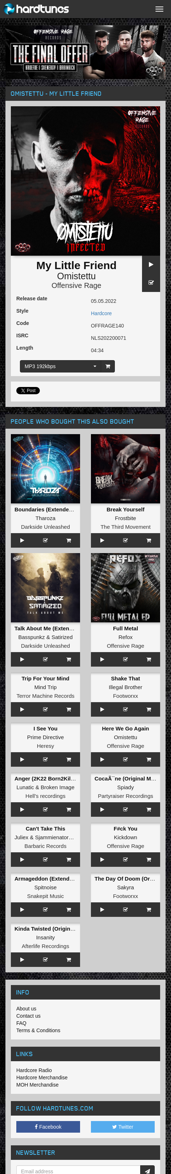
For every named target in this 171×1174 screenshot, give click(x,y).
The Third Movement (125, 527)
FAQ (21, 1023)
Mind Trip (45, 687)
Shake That (125, 678)
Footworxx (125, 696)
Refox (125, 637)
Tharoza (45, 518)
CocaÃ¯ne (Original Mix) (126, 778)
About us (26, 1009)
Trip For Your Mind (46, 678)
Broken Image (57, 787)
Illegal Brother (125, 687)
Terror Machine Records (45, 696)
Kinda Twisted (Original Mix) (50, 929)
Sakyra (125, 887)
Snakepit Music (45, 896)
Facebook (48, 1127)
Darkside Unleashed (45, 527)
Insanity (45, 937)
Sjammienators (53, 837)
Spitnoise (45, 887)
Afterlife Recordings (45, 946)
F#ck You (125, 828)
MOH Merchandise (37, 1085)
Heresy (45, 746)
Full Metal (125, 628)
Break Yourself (126, 509)
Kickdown (125, 837)
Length (24, 348)
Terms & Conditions (38, 1030)
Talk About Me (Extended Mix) (52, 628)
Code (22, 323)
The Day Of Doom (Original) (130, 879)
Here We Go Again (125, 728)
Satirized (61, 637)
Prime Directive (45, 737)
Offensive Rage (76, 285)
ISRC (22, 335)
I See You (45, 728)
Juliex (21, 837)
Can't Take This (45, 828)
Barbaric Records (46, 846)
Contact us (28, 1016)
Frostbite (125, 518)
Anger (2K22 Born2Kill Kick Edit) (56, 778)
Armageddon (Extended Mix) (51, 879)
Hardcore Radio (34, 1070)
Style (22, 311)
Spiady (125, 787)
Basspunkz (31, 637)
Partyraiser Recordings (125, 796)
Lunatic (25, 787)
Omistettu (76, 276)
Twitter (122, 1127)
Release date (31, 298)
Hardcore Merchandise (42, 1077)
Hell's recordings (45, 796)
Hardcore (101, 313)
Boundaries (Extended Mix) (49, 509)
